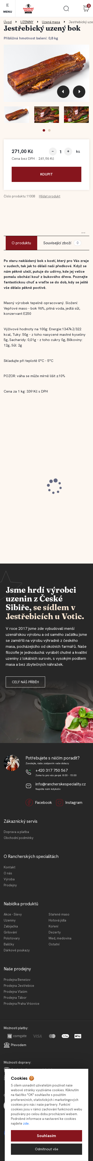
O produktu (21, 243)
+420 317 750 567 (51, 770)
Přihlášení (76, 8)
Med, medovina (60, 938)
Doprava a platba (16, 832)
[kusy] (60, 151)
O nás (8, 873)
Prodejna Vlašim (15, 992)
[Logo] (28, 8)
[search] (66, 10)
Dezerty (55, 932)
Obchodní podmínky (18, 838)
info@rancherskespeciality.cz (60, 784)
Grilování (10, 932)
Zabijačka (11, 926)
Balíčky (9, 944)
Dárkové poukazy (17, 950)
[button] (44, 130)
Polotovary (12, 938)
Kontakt (9, 867)
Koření (53, 926)
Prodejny (10, 885)
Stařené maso (59, 914)
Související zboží (62, 243)
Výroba (9, 879)
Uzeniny (10, 920)
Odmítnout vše (46, 1149)
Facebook (39, 802)
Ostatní (54, 944)
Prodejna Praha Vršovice (21, 1003)
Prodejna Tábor (15, 997)
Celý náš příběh (25, 682)
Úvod (8, 22)
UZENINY (26, 22)
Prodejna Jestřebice (19, 986)
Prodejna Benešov (17, 980)
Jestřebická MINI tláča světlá (36, 486)
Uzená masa (51, 22)
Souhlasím (46, 1135)
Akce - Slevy (13, 914)
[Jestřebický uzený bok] (46, 73)
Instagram (69, 802)
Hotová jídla (57, 920)
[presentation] (63, 91)
